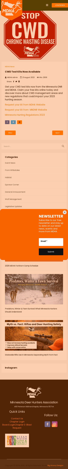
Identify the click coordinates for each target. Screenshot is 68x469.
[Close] (65, 212)
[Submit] (51, 251)
